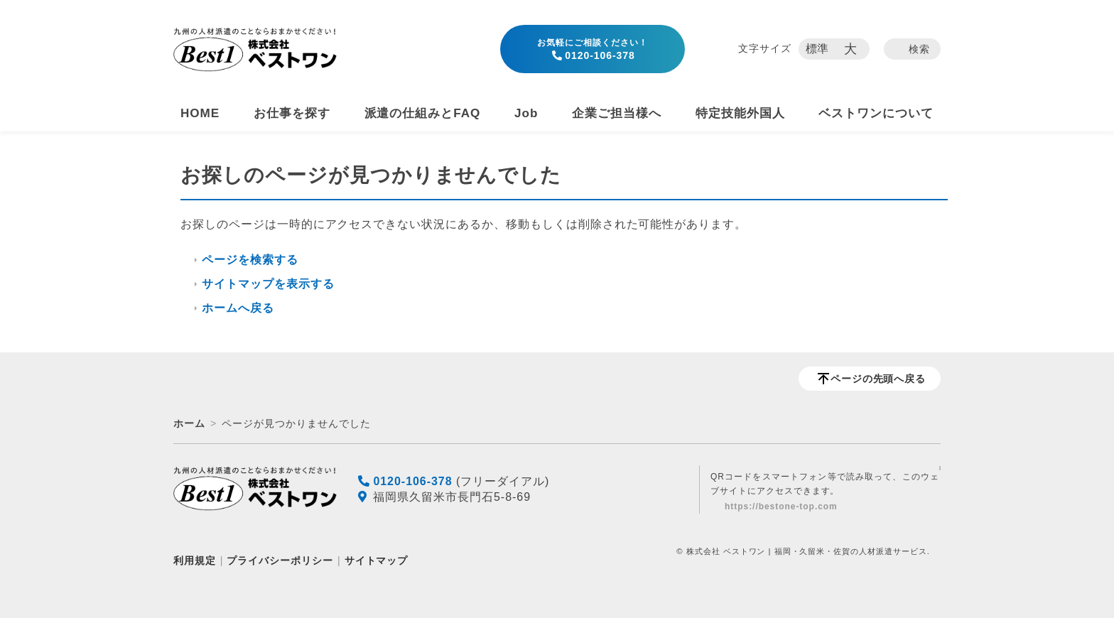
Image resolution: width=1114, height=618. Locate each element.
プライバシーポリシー (280, 560)
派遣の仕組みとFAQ (422, 113)
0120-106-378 (592, 49)
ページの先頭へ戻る (878, 378)
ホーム (189, 423)
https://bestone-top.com (781, 506)
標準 (818, 49)
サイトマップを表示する (268, 284)
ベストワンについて (876, 113)
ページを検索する (250, 260)
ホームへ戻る (238, 308)
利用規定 (194, 560)
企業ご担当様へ (616, 113)
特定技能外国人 (740, 113)
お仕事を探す (292, 113)
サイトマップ (377, 560)
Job (526, 113)
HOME (200, 113)
